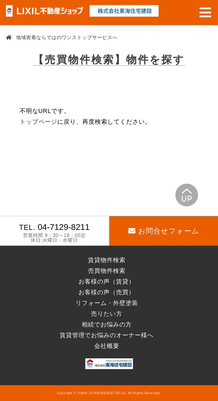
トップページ (38, 121)
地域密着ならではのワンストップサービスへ (66, 37)
